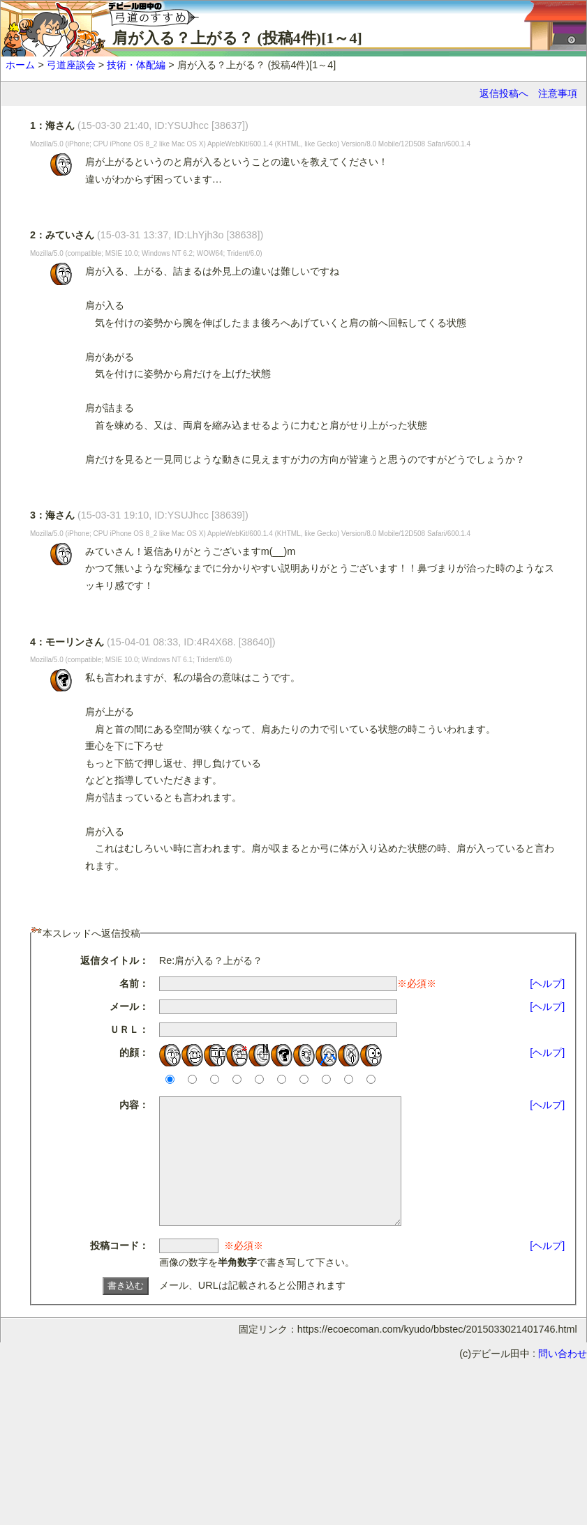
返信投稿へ (504, 93)
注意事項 (557, 93)
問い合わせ (562, 1378)
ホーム (20, 64)
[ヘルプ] (547, 983)
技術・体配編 (136, 64)
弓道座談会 (71, 64)
